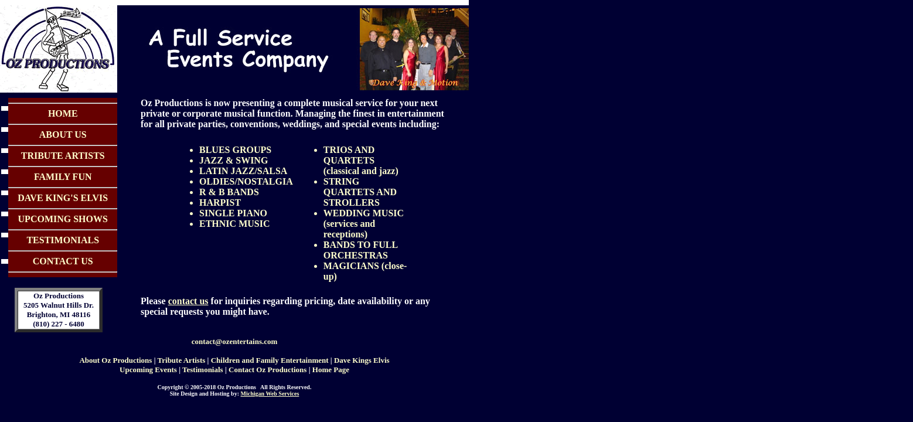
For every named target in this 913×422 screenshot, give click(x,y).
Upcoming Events (148, 369)
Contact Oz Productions (267, 369)
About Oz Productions (115, 360)
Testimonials (202, 369)
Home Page (330, 369)
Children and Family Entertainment (270, 360)
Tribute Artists (182, 360)
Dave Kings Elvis (362, 360)
